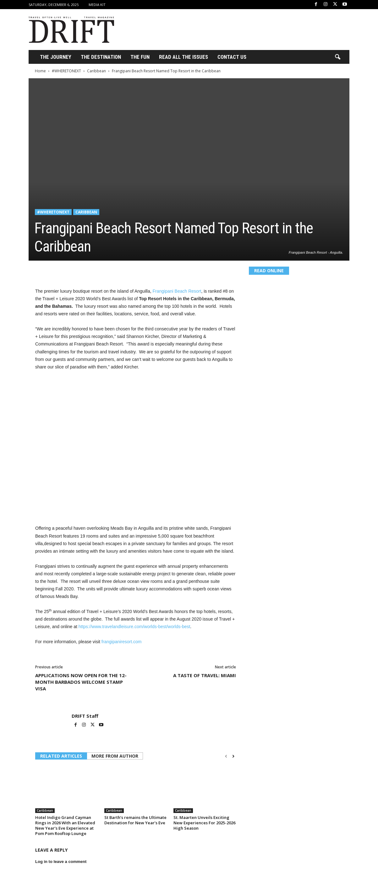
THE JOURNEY (55, 57)
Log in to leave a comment (60, 861)
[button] (337, 57)
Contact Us (231, 57)
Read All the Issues (183, 57)
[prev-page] (226, 756)
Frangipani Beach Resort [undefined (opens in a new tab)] (177, 291)
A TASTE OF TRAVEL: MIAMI (204, 675)
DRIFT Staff (85, 716)
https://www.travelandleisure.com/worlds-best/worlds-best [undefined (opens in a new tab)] (134, 626)
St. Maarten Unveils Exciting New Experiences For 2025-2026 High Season (204, 823)
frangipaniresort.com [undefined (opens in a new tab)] (121, 641)
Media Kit (97, 4)
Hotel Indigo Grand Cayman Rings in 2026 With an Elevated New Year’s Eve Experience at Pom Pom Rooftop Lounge (65, 825)
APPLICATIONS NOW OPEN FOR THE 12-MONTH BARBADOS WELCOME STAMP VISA (81, 682)
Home (40, 71)
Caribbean (96, 71)
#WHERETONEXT (66, 71)
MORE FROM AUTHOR (114, 756)
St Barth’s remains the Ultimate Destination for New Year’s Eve (135, 820)
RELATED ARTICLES (61, 756)
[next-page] (233, 756)
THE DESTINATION (101, 57)
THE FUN (140, 57)
